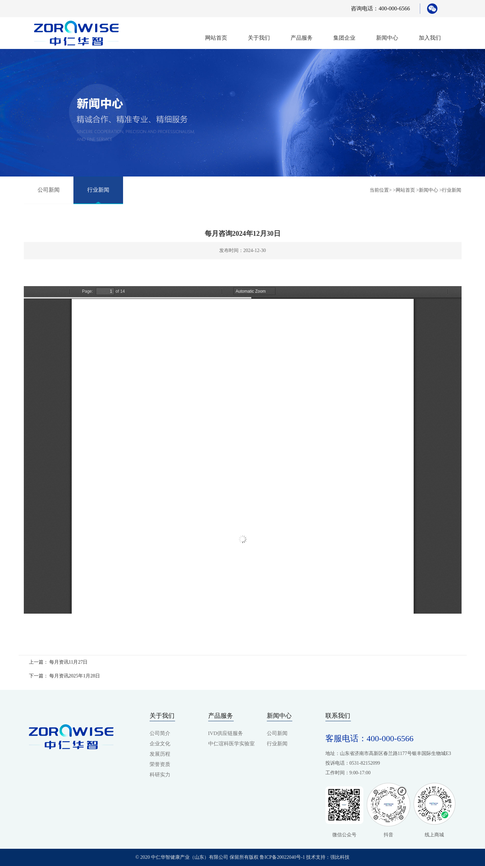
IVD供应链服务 (225, 733)
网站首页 (216, 38)
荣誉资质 (160, 764)
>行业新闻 (450, 190)
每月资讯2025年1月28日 (74, 675)
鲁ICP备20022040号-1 (282, 857)
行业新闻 (98, 190)
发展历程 (160, 754)
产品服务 (302, 38)
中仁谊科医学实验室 (231, 743)
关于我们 (259, 38)
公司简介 (160, 733)
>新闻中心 (427, 190)
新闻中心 (387, 38)
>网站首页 (404, 190)
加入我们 (430, 38)
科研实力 (160, 774)
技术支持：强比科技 (327, 857)
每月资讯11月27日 (68, 662)
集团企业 (344, 38)
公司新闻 (49, 190)
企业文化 (160, 743)
